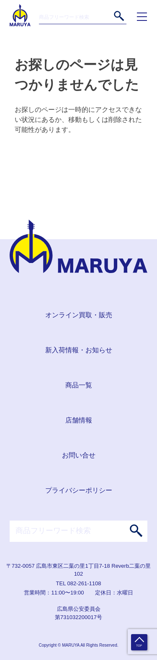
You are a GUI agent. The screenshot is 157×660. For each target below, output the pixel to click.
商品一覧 (78, 385)
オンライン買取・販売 (78, 315)
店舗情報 (78, 420)
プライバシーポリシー (78, 490)
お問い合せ (78, 455)
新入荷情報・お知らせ (78, 350)
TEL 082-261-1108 (78, 583)
